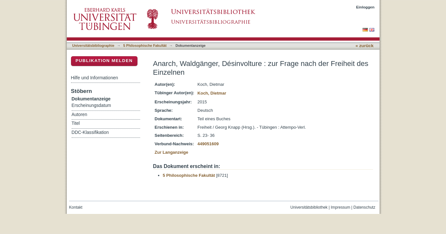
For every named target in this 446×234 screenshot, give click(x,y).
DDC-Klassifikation (90, 132)
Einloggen (365, 7)
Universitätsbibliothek (308, 207)
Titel (76, 123)
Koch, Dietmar (211, 93)
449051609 (208, 143)
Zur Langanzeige (171, 152)
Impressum (340, 207)
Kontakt (75, 207)
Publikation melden (104, 60)
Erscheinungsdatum (91, 105)
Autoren (79, 114)
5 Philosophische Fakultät (144, 45)
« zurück (364, 45)
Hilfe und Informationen (94, 77)
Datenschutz (364, 207)
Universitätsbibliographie (93, 45)
